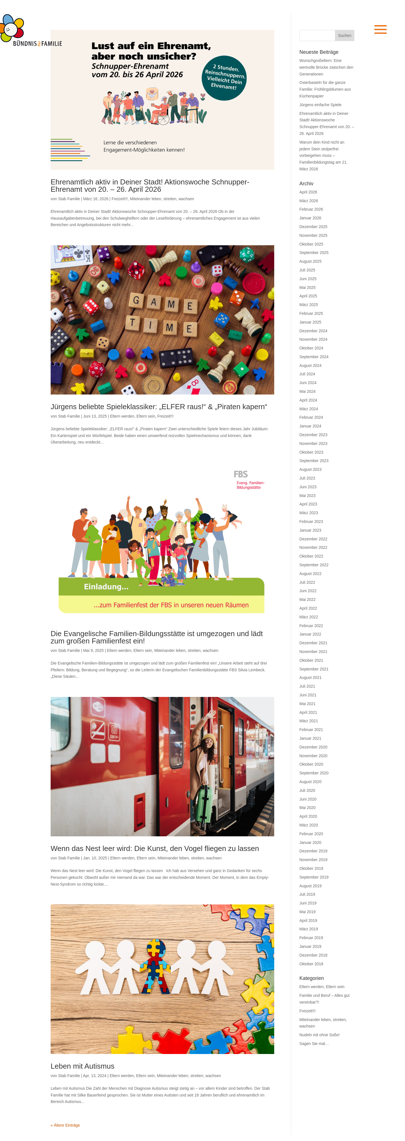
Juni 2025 (308, 279)
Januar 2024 (310, 426)
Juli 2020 (307, 790)
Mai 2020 (308, 807)
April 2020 (308, 816)
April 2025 (308, 296)
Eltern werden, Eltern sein (132, 416)
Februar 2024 (311, 417)
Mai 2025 (308, 287)
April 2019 (308, 920)
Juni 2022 (308, 591)
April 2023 (308, 504)
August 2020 (311, 781)
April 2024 (308, 400)
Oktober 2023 (311, 452)
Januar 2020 (310, 842)
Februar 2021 (311, 729)
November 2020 (314, 756)
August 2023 (311, 469)
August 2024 (311, 365)
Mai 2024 (308, 391)
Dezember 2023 (314, 435)
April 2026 (308, 192)
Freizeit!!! (120, 199)
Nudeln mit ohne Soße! (320, 1035)
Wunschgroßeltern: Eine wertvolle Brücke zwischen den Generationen (326, 67)
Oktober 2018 (311, 964)
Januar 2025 (310, 322)
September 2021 (314, 669)
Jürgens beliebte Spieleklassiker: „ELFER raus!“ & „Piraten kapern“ (159, 406)
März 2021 (309, 721)
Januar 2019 (310, 946)
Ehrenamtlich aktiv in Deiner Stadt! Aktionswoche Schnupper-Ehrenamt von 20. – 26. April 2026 (150, 185)
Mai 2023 (308, 495)
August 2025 (311, 261)
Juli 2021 (307, 686)
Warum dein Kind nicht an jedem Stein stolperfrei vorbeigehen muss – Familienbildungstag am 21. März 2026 (324, 155)
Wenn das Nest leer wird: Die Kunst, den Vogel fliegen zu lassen (155, 848)
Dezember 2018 (314, 955)
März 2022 (309, 617)
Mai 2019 (308, 912)
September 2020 (314, 773)
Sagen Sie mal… (314, 1043)
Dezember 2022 (314, 539)
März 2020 (309, 825)
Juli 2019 (307, 894)
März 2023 (309, 513)
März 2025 (309, 304)
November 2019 (314, 859)
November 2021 (314, 651)
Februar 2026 (311, 209)
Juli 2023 (307, 478)
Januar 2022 (310, 634)
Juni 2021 (308, 695)
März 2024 (309, 409)
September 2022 (314, 565)
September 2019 (314, 877)
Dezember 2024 (314, 331)
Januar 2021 (310, 738)
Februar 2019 (311, 937)
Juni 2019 (308, 903)
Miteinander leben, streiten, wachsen (162, 199)
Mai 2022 (308, 599)
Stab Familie (69, 199)
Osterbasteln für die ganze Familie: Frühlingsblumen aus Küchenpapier (325, 89)
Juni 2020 (308, 799)
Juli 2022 (307, 582)
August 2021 (311, 677)
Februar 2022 (311, 625)
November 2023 (314, 443)
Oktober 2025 (311, 244)
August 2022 (311, 573)
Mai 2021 (308, 703)
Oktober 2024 (311, 348)
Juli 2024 (307, 374)
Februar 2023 (311, 521)
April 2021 (308, 712)
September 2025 (314, 252)
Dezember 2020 (314, 747)
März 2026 (309, 201)
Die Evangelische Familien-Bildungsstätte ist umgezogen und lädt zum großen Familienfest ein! (157, 637)
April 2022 (308, 608)
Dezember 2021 (314, 643)
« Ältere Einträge (65, 1125)
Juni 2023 (308, 487)
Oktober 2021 (311, 660)
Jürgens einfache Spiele (320, 104)
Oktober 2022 (311, 556)
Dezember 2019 (314, 851)
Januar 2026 (310, 218)
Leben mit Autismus (82, 1066)
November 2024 (314, 339)
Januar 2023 (310, 530)
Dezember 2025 (314, 226)
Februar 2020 (311, 834)
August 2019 (311, 886)
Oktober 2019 (311, 868)
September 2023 (314, 460)
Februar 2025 (311, 313)
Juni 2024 (308, 382)
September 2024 (314, 357)
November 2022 (314, 547)
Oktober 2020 (311, 764)
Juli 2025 (307, 270)
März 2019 (309, 929)
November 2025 (314, 235)
